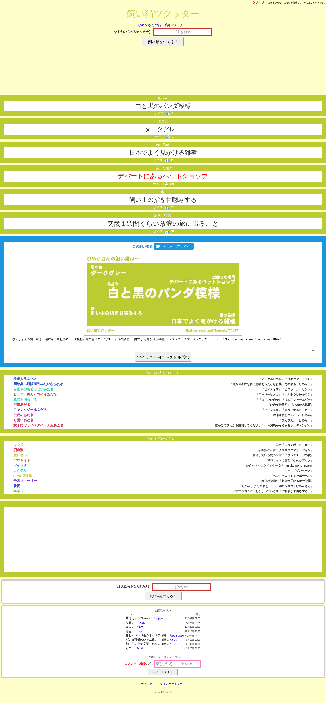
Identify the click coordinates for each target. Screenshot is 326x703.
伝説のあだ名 (23, 418)
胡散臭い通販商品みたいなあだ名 (38, 386)
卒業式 (18, 494)
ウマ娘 (18, 447)
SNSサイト (22, 463)
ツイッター (21, 468)
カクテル (20, 473)
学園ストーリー (25, 483)
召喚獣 (18, 452)
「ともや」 (139, 629)
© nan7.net (167, 695)
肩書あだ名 (21, 407)
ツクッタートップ (152, 686)
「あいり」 (139, 651)
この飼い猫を (162, 246)
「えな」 (141, 625)
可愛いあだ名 (23, 423)
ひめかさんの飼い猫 (153, 25)
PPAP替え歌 (23, 478)
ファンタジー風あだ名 (30, 412)
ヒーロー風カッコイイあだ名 (35, 397)
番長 (16, 488)
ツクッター (260, 2)
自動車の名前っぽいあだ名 (33, 392)
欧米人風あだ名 (25, 381)
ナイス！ (162, 113)
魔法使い (20, 458)
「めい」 (173, 642)
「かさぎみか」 (177, 638)
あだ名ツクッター (174, 686)
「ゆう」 (141, 634)
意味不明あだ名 (25, 402)
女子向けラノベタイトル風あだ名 (38, 428)
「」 (171, 647)
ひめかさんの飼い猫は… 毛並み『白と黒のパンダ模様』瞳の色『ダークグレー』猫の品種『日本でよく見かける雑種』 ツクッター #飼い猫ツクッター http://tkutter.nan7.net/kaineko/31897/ (163, 345)
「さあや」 (158, 621)
